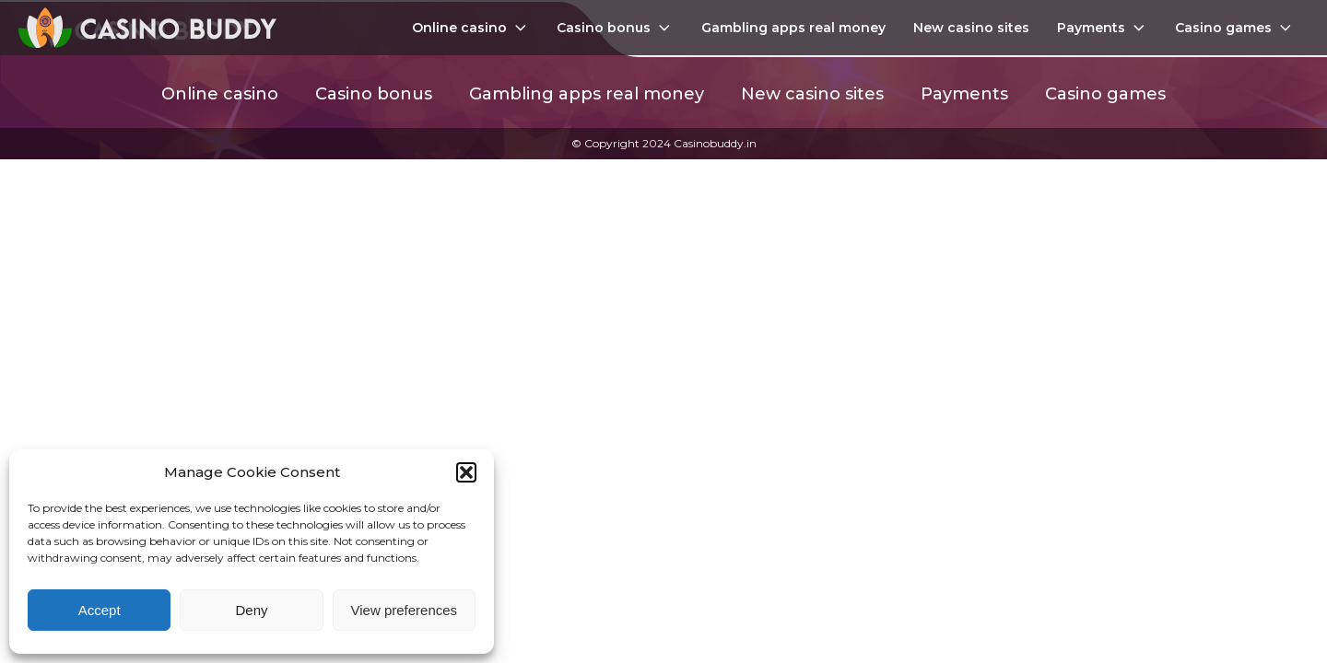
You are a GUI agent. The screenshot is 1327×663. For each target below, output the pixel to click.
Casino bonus (615, 27)
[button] (466, 472)
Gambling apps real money (793, 27)
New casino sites (971, 27)
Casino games (1235, 27)
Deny (251, 610)
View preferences (404, 610)
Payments (1102, 27)
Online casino (471, 27)
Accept (99, 610)
